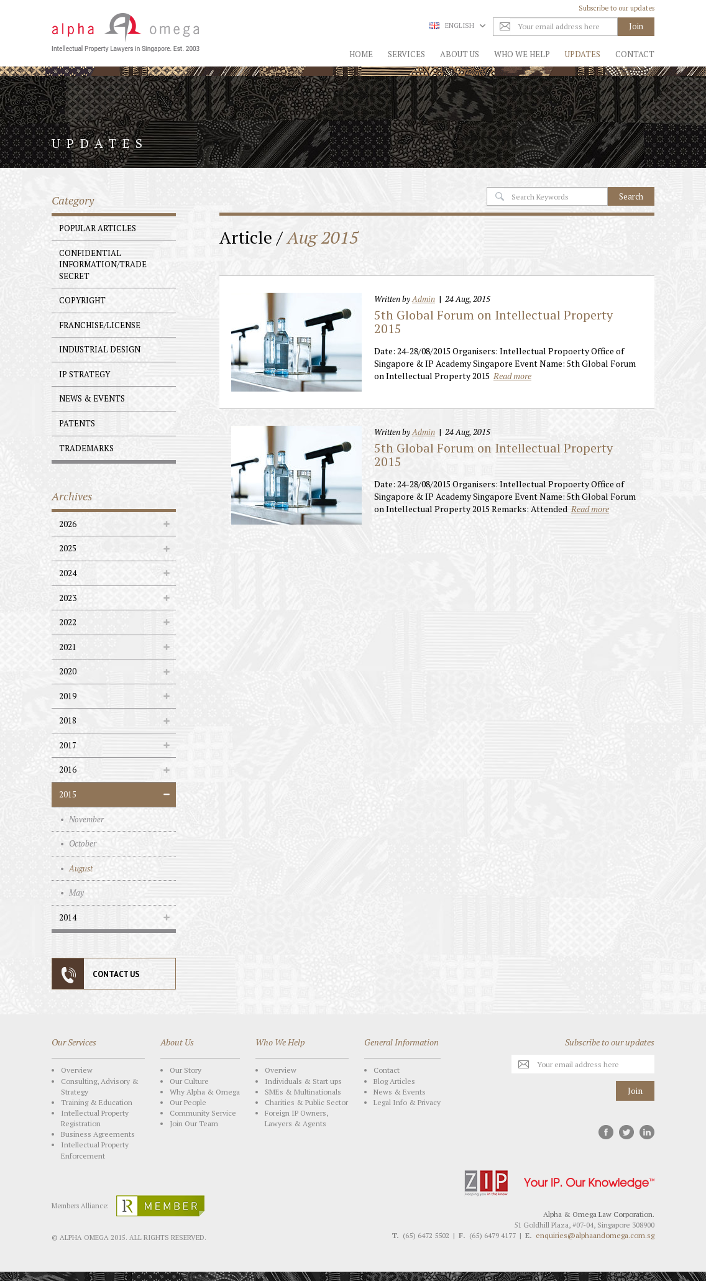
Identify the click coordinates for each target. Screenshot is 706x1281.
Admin (423, 299)
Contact (634, 54)
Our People (188, 1102)
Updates (582, 54)
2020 (67, 671)
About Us (459, 54)
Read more (512, 376)
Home (361, 54)
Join (635, 1090)
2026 (67, 524)
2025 (67, 548)
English (457, 25)
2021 (67, 647)
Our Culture (189, 1081)
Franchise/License (99, 325)
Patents (77, 423)
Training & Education (96, 1102)
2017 (67, 745)
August (81, 868)
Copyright (82, 300)
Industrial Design (99, 349)
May (76, 892)
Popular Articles (97, 228)
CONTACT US (116, 974)
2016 (67, 769)
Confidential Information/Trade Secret (103, 264)
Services (406, 54)
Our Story (185, 1070)
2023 (67, 598)
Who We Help (522, 54)
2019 (67, 696)
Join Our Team (194, 1123)
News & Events (92, 398)
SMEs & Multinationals (303, 1091)
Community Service (203, 1113)
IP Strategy (84, 374)
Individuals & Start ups (303, 1081)
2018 (67, 720)
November (86, 819)
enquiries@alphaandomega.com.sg (595, 1235)
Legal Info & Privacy (407, 1102)
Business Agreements (98, 1134)
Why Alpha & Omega (205, 1091)
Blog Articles (394, 1081)
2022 (67, 622)
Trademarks (86, 448)
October (82, 843)
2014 (67, 917)
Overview (77, 1070)
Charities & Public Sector (306, 1102)
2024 (67, 573)
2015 (67, 794)
